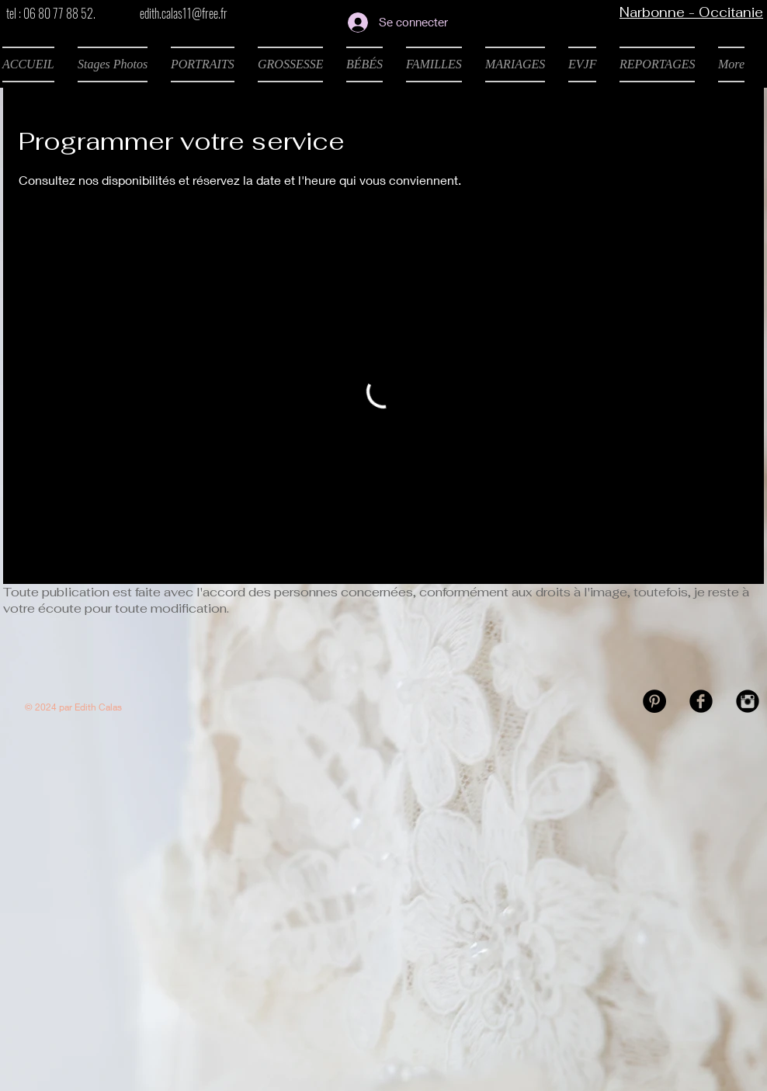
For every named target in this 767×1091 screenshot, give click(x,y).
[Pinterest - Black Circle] (654, 701)
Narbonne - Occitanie (691, 12)
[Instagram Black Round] (747, 701)
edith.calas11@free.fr (183, 13)
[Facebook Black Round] (701, 701)
